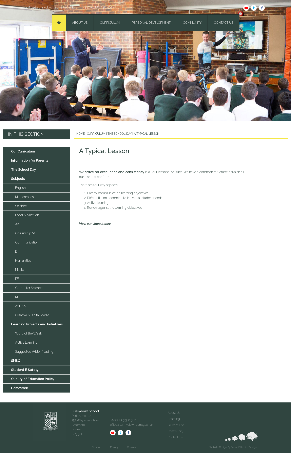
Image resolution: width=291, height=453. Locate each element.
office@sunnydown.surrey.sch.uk (50, 7)
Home (80, 133)
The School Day (120, 133)
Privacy (114, 447)
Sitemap (96, 447)
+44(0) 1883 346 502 (97, 7)
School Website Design (244, 447)
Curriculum (95, 133)
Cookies (131, 447)
